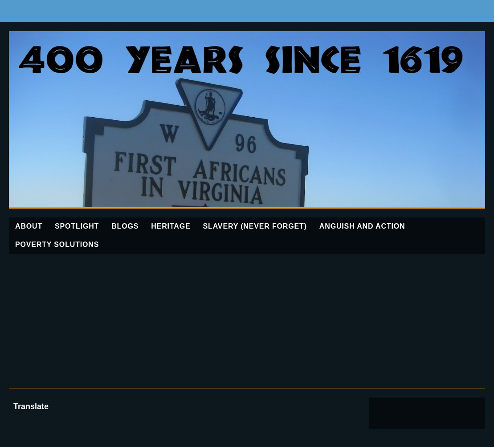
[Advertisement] (247, 320)
